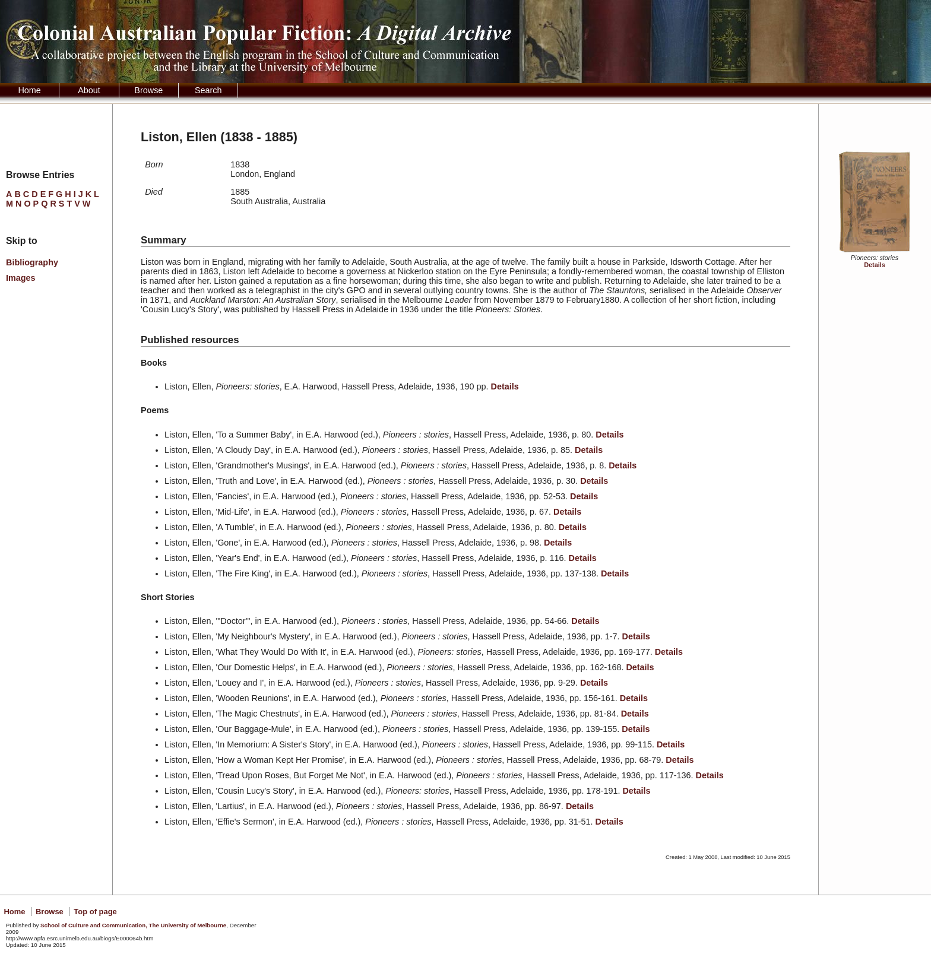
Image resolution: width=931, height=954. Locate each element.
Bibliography (32, 262)
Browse (148, 90)
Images (21, 278)
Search (208, 90)
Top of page (95, 911)
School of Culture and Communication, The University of (133, 925)
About (89, 90)
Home (29, 90)
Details (874, 264)
